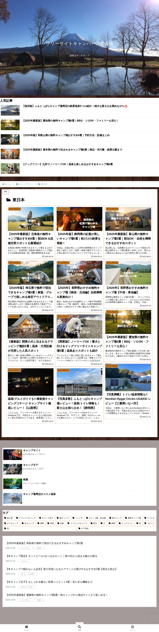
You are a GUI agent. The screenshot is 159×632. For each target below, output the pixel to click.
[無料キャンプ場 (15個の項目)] (133, 518)
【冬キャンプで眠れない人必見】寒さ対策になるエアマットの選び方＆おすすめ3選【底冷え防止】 (62, 569)
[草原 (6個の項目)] (50, 523)
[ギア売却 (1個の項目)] (116, 528)
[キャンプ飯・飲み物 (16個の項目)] (96, 518)
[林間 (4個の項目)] (112, 523)
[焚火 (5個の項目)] (94, 523)
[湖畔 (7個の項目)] (41, 523)
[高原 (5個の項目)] (60, 523)
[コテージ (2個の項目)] (149, 523)
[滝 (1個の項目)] (39, 528)
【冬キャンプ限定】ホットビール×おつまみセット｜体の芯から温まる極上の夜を (51, 556)
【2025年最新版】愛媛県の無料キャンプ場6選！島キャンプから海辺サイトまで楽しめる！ (57, 595)
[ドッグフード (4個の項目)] (125, 523)
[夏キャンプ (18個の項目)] (62, 518)
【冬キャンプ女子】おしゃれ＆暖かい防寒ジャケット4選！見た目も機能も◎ (49, 582)
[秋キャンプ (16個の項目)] (115, 518)
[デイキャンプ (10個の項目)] (11, 523)
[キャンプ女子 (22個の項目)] (46, 518)
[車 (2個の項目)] (139, 523)
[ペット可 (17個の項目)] (77, 518)
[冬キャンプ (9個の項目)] (27, 523)
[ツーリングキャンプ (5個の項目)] (77, 523)
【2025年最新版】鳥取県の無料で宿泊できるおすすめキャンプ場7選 (44, 543)
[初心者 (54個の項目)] (8, 518)
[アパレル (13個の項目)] (149, 518)
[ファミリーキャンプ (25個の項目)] (26, 518)
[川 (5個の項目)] (103, 523)
